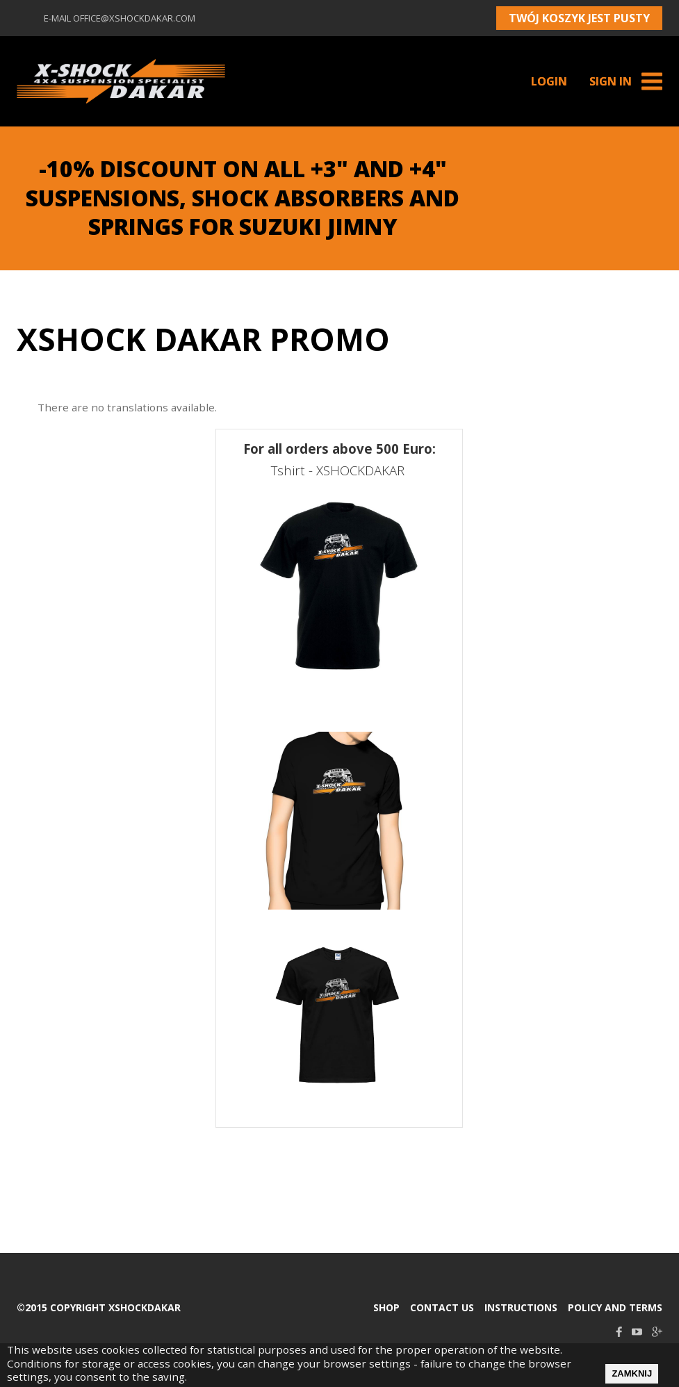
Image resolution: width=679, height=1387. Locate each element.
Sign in (610, 81)
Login (549, 81)
